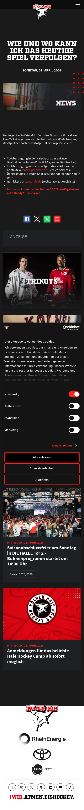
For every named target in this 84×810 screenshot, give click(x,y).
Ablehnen (42, 479)
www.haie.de (33, 181)
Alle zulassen (42, 457)
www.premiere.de (35, 170)
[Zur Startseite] (42, 12)
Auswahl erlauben (42, 468)
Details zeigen (62, 445)
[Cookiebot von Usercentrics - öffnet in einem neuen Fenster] (63, 327)
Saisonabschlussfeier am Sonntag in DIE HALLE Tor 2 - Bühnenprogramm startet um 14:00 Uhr (41, 556)
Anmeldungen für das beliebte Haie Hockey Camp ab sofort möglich (38, 656)
